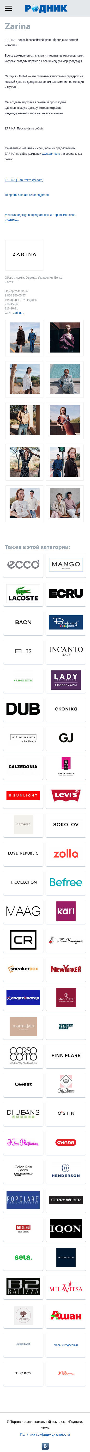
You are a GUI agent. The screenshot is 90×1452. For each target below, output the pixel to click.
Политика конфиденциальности (45, 1434)
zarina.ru (18, 313)
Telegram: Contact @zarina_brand (27, 195)
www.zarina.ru (51, 153)
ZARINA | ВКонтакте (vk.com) (24, 180)
